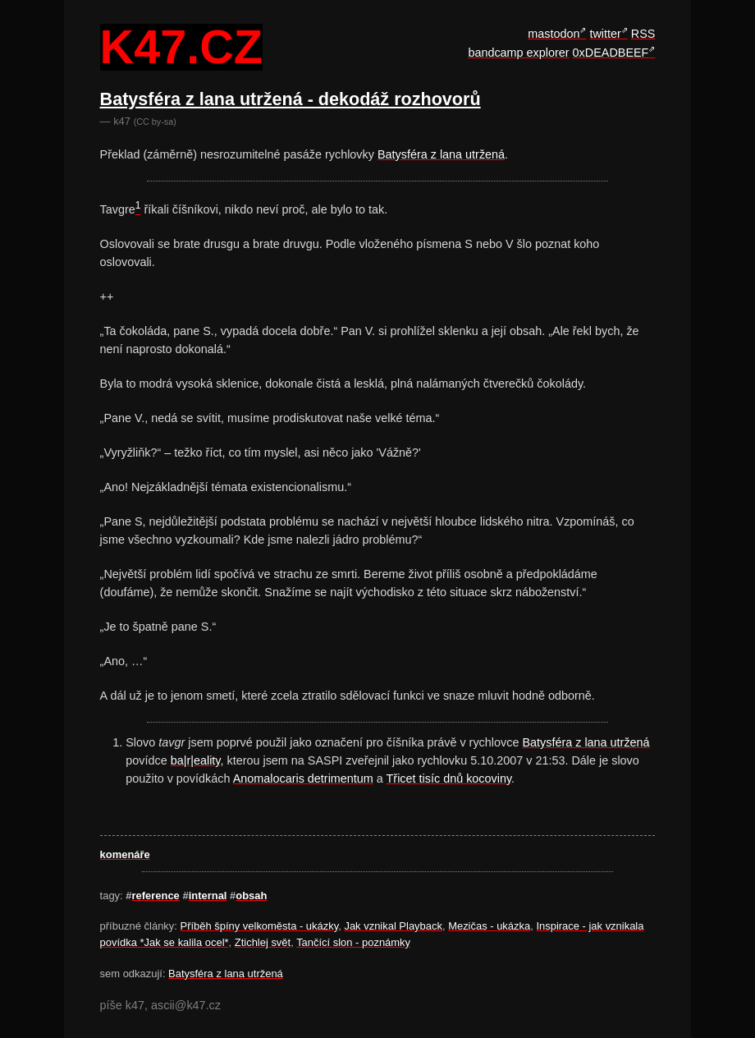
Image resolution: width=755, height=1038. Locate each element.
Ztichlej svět (263, 942)
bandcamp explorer (518, 52)
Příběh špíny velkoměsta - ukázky (260, 926)
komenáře (125, 854)
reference (156, 895)
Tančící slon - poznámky (353, 942)
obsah (251, 895)
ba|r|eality (196, 760)
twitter (604, 33)
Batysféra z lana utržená (441, 154)
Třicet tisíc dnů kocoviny (449, 778)
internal (208, 895)
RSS (643, 33)
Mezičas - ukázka (489, 926)
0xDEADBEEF (611, 52)
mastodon (553, 33)
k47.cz (181, 47)
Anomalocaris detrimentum (303, 778)
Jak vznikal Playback (393, 926)
